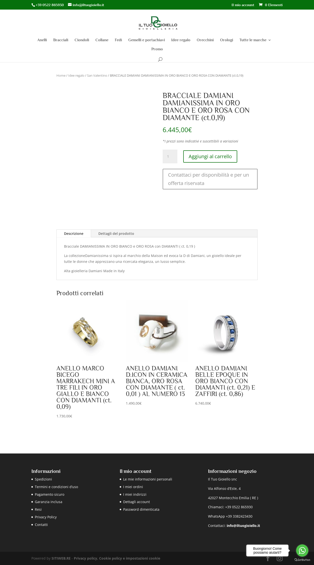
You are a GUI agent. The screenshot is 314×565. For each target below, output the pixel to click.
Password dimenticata (141, 509)
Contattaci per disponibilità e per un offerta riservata (208, 178)
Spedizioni (43, 479)
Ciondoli (82, 40)
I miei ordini (133, 486)
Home (60, 75)
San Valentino (97, 75)
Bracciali (60, 40)
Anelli (42, 40)
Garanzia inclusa (48, 501)
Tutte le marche (252, 40)
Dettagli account (136, 501)
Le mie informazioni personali (147, 479)
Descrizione (73, 233)
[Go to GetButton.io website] (302, 560)
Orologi (226, 40)
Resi (38, 509)
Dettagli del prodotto (116, 233)
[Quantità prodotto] (170, 156)
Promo (157, 49)
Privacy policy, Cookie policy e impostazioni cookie (117, 558)
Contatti (41, 524)
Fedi (118, 40)
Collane (101, 40)
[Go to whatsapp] (302, 550)
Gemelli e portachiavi (146, 40)
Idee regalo (180, 40)
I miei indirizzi (134, 494)
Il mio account (243, 5)
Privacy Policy (46, 517)
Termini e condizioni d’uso (56, 486)
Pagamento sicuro (49, 494)
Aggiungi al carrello (210, 156)
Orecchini (205, 40)
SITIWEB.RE (61, 558)
